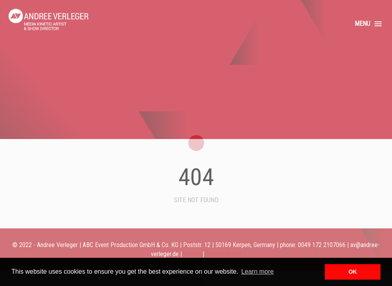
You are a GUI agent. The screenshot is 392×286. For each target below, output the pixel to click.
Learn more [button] (257, 271)
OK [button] (352, 272)
